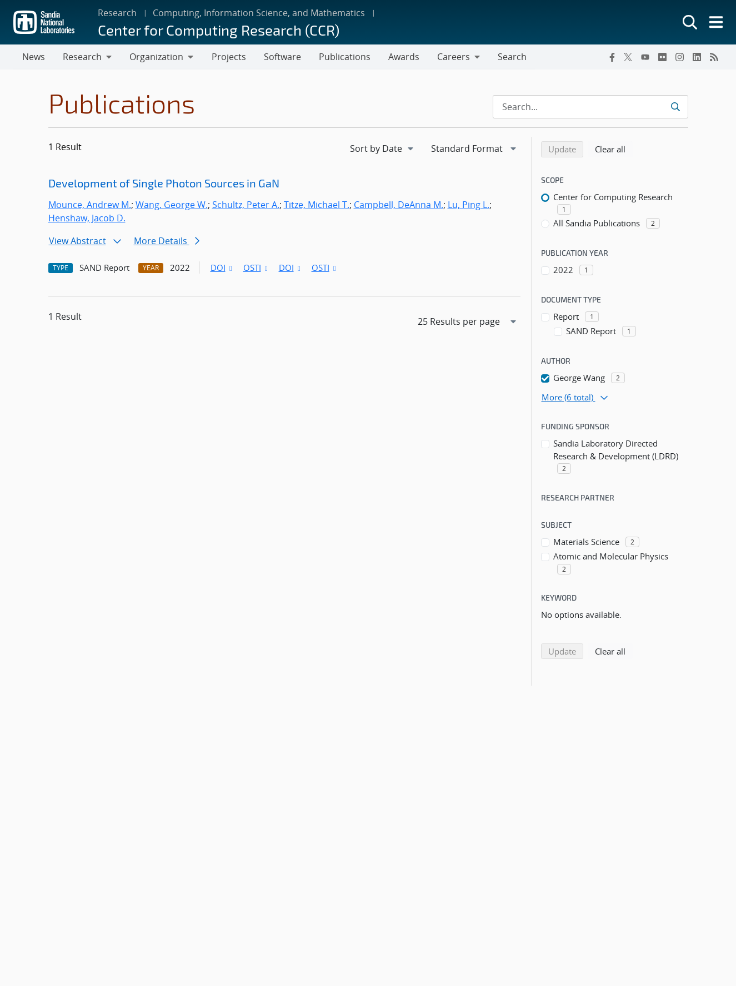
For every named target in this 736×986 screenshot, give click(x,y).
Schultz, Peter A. (245, 205)
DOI (222, 268)
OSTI (256, 268)
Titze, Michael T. (316, 205)
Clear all (614, 149)
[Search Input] (590, 107)
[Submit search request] (675, 107)
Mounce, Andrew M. (89, 205)
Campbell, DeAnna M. (398, 205)
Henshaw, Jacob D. (87, 218)
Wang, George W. (172, 205)
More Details (166, 241)
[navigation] (382, 149)
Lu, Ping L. (468, 205)
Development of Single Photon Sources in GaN (163, 183)
